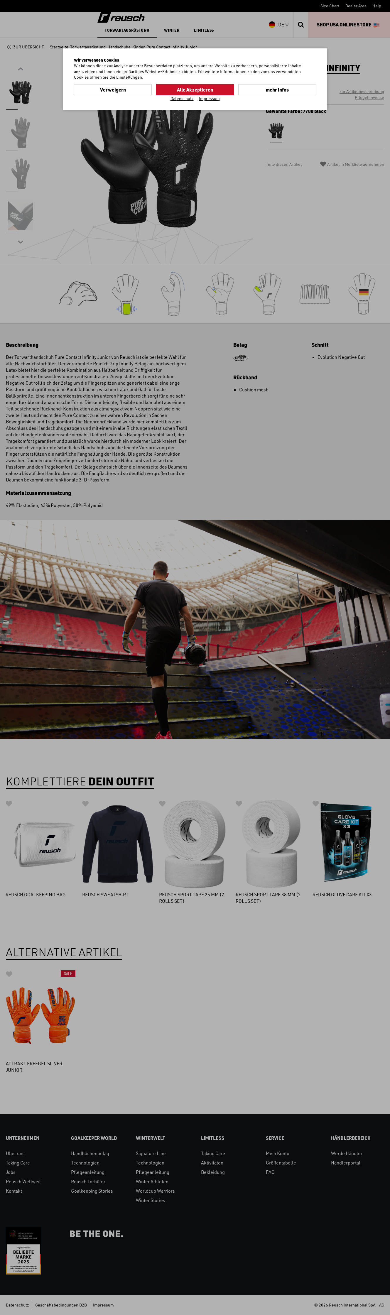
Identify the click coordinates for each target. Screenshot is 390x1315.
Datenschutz (182, 98)
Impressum (209, 98)
